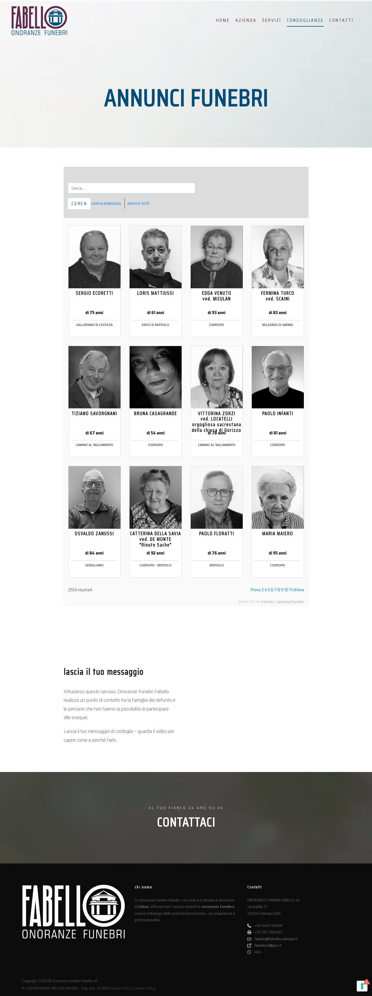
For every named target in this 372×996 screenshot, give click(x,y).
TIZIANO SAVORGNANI (94, 413)
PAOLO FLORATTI (216, 533)
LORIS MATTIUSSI (155, 293)
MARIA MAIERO (277, 533)
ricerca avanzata (106, 203)
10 (286, 589)
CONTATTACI (186, 822)
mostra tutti (138, 203)
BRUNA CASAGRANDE (155, 413)
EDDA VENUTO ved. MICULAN (216, 295)
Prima (256, 589)
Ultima (298, 589)
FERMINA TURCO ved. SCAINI (277, 295)
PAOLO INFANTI (277, 413)
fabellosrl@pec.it (264, 945)
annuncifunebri (290, 601)
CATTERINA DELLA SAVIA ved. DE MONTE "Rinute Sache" (155, 539)
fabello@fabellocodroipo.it (272, 939)
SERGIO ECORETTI (94, 293)
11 (290, 589)
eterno (267, 601)
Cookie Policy (144, 988)
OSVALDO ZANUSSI (94, 533)
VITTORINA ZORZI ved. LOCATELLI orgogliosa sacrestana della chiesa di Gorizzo (216, 422)
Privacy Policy (119, 988)
